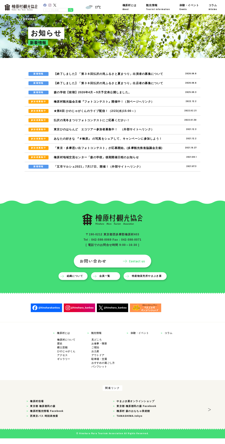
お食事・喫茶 (99, 349)
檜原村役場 (37, 406)
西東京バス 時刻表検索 (44, 421)
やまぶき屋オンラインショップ (136, 406)
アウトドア (97, 360)
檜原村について (66, 345)
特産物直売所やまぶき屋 (147, 281)
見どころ (96, 345)
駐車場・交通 (99, 364)
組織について (76, 281)
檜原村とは (129, 7)
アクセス (62, 360)
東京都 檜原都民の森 (42, 411)
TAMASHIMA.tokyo (129, 421)
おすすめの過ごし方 (103, 368)
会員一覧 (105, 281)
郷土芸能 (62, 353)
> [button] (209, 414)
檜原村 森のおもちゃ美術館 (133, 416)
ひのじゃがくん (66, 356)
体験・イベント (189, 7)
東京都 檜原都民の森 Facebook (136, 411)
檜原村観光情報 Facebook (46, 416)
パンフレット (99, 372)
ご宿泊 (95, 353)
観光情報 (158, 7)
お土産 (95, 356)
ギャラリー (63, 364)
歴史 (59, 349)
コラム (213, 7)
